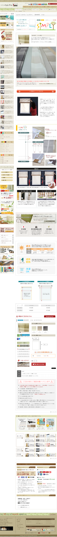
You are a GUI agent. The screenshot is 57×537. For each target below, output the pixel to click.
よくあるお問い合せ (20, 527)
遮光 (3, 157)
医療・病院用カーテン (39, 523)
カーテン (28, 520)
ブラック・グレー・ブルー (6, 151)
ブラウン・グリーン (5, 149)
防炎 (3, 159)
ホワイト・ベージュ (5, 144)
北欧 (3, 138)
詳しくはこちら (30, 482)
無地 (3, 134)
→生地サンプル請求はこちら (39, 394)
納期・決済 (19, 519)
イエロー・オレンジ (5, 146)
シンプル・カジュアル (6, 136)
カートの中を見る (20, 524)
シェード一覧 (8, 11)
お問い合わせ (3, 242)
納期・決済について (4, 235)
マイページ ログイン (4, 239)
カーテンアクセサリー (49, 523)
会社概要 (18, 521)
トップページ (3, 11)
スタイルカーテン (48, 520)
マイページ (19, 522)
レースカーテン (38, 520)
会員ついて (19, 525)
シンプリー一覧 (14, 11)
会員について (3, 237)
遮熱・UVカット (5, 162)
